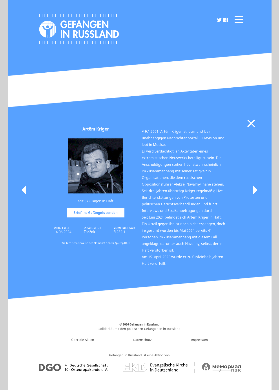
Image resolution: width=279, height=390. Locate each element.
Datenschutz (142, 340)
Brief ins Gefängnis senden (95, 212)
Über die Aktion (82, 340)
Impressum (199, 340)
